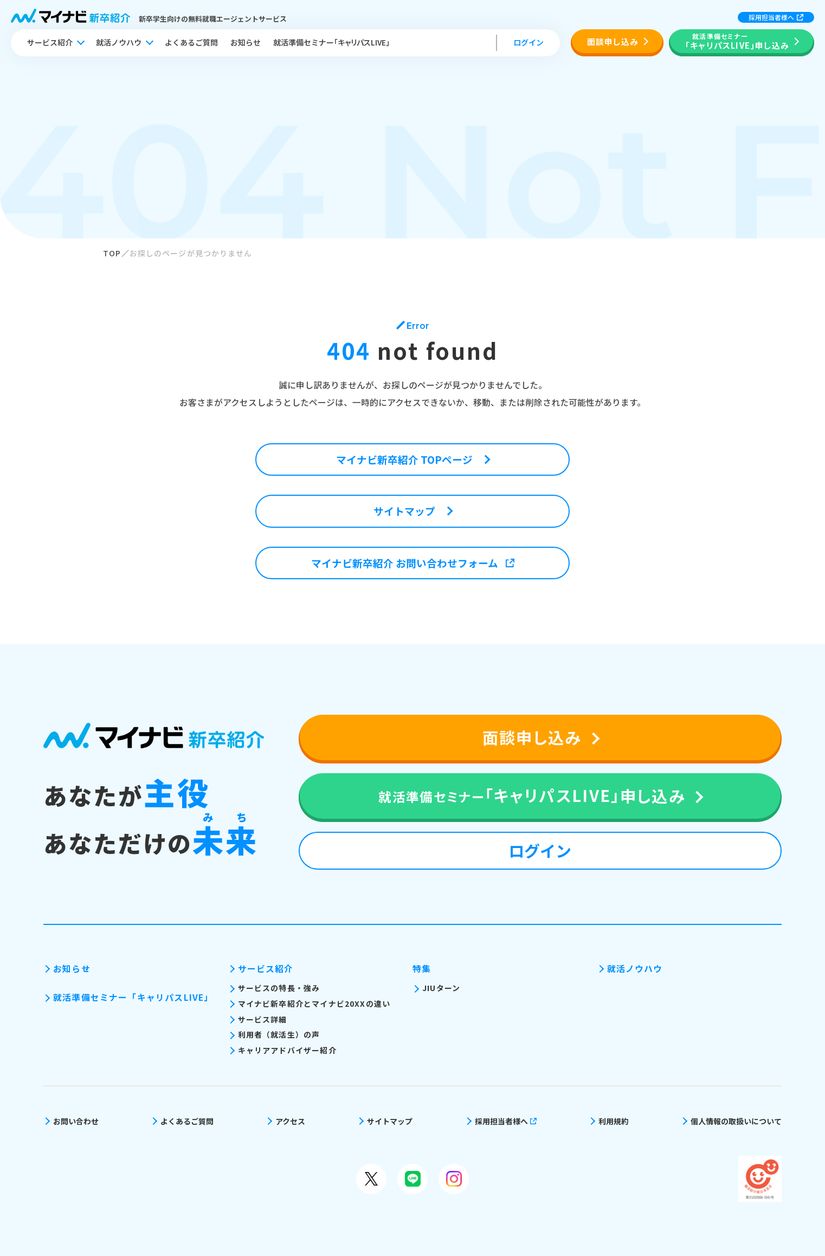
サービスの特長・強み (279, 987)
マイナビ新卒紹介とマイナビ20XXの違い (314, 1003)
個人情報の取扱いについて (736, 1121)
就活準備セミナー (331, 42)
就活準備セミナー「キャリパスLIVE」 (133, 997)
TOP (112, 253)
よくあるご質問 (191, 42)
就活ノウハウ (118, 42)
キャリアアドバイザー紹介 (287, 1050)
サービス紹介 (50, 42)
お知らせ (245, 42)
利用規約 (613, 1121)
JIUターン (441, 987)
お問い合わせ (76, 1121)
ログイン (528, 42)
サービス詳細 (262, 1019)
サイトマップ (389, 1121)
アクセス (290, 1121)
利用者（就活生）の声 (279, 1034)
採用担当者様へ (776, 17)
